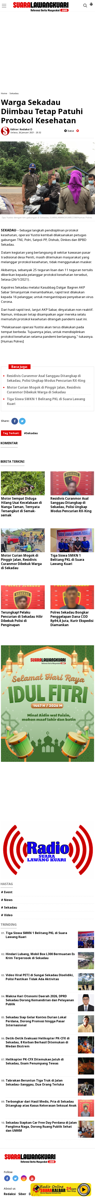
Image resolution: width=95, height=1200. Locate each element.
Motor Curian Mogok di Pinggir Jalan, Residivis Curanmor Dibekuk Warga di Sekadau (21, 561)
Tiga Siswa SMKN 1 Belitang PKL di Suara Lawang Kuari (67, 559)
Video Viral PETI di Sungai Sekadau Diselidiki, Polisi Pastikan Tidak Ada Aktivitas (40, 977)
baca (69, 130)
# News (7, 900)
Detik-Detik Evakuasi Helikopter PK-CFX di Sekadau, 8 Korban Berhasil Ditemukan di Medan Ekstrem (38, 1042)
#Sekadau (31, 433)
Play (84, 1189)
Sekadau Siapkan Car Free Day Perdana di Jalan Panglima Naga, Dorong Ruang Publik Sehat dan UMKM (41, 1126)
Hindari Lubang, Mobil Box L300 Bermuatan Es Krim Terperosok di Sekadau (40, 956)
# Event (7, 892)
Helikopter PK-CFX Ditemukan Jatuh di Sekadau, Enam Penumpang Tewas (35, 1061)
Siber (22, 1194)
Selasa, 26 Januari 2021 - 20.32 (25, 132)
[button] (91, 3)
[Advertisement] (47, 29)
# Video (7, 915)
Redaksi (10, 1194)
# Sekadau (9, 907)
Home (4, 93)
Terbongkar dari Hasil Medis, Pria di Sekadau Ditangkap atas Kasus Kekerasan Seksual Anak (41, 1103)
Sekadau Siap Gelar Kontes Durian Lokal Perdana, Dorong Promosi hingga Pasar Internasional (36, 1021)
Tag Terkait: (11, 433)
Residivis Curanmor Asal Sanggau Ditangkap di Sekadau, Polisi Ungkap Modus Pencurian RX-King (71, 504)
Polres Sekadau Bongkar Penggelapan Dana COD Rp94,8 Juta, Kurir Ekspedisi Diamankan (71, 618)
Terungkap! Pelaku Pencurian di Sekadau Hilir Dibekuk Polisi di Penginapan (22, 618)
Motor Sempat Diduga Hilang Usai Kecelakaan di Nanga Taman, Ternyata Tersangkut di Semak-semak (21, 506)
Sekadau (14, 93)
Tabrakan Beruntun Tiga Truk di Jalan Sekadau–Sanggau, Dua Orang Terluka (35, 1082)
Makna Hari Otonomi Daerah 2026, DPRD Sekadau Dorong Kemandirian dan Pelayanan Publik (40, 1000)
